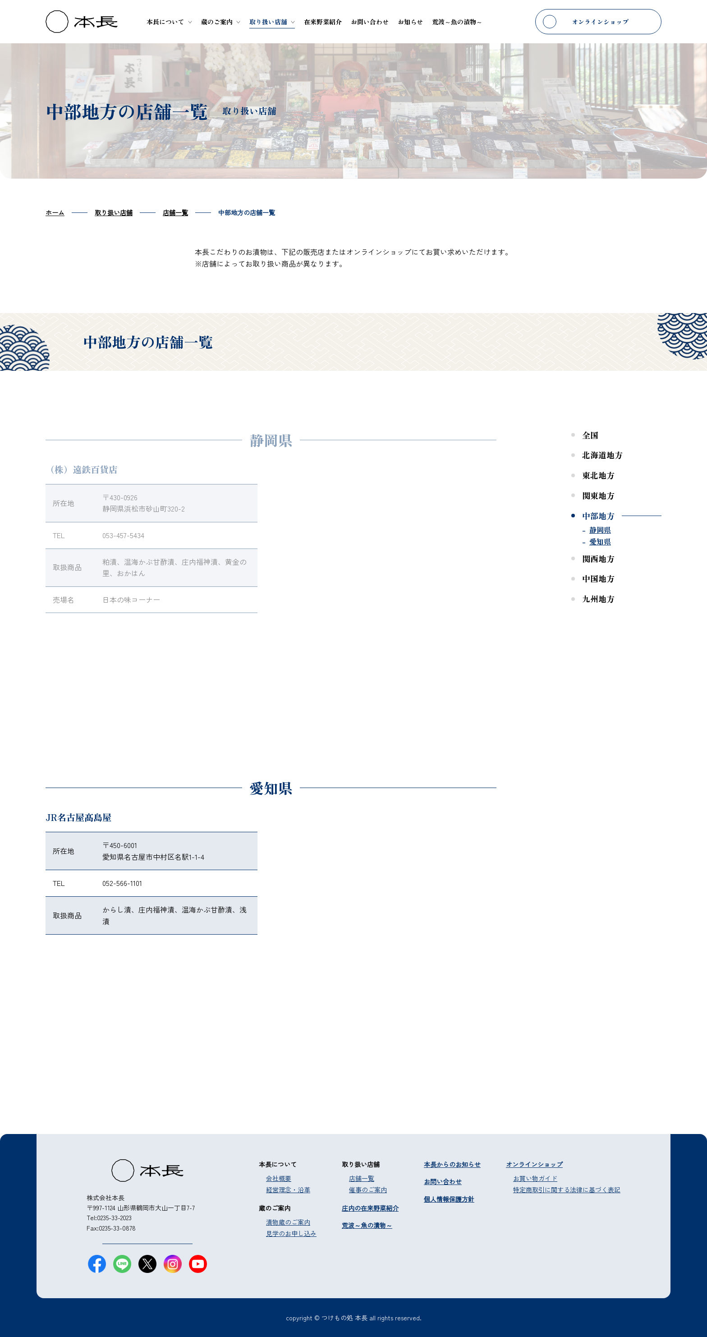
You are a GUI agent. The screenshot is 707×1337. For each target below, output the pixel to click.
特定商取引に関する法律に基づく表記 (566, 1189)
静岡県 (600, 529)
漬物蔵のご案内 (288, 1221)
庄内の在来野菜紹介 (370, 1208)
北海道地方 (602, 455)
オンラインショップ (600, 21)
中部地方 (598, 515)
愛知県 (600, 541)
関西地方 (598, 558)
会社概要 (278, 1178)
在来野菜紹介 (323, 21)
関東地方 (598, 495)
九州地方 (598, 598)
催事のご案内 (368, 1189)
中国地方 (598, 578)
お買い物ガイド (535, 1178)
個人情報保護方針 (449, 1198)
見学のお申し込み (291, 1233)
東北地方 (598, 475)
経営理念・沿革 (288, 1189)
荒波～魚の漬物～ (457, 21)
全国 (590, 435)
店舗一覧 (361, 1178)
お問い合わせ (370, 21)
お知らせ (410, 21)
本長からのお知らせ (452, 1164)
